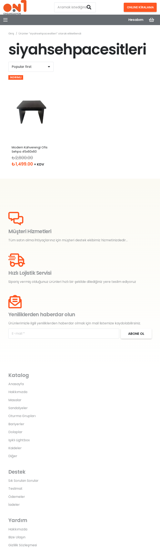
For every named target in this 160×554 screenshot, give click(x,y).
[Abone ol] (136, 334)
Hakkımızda (17, 392)
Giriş (11, 33)
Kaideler (15, 448)
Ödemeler (16, 496)
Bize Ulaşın (16, 537)
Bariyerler (16, 424)
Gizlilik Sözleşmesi (22, 545)
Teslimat (15, 488)
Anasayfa (16, 384)
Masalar (14, 400)
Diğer (12, 456)
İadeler (14, 504)
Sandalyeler (18, 408)
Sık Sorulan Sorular (23, 480)
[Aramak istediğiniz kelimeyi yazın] (75, 7)
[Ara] (89, 7)
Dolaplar (15, 432)
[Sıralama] (31, 67)
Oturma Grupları (22, 416)
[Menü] (5, 20)
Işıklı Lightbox (19, 440)
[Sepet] (152, 20)
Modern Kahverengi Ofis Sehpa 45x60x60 (30, 149)
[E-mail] (63, 334)
